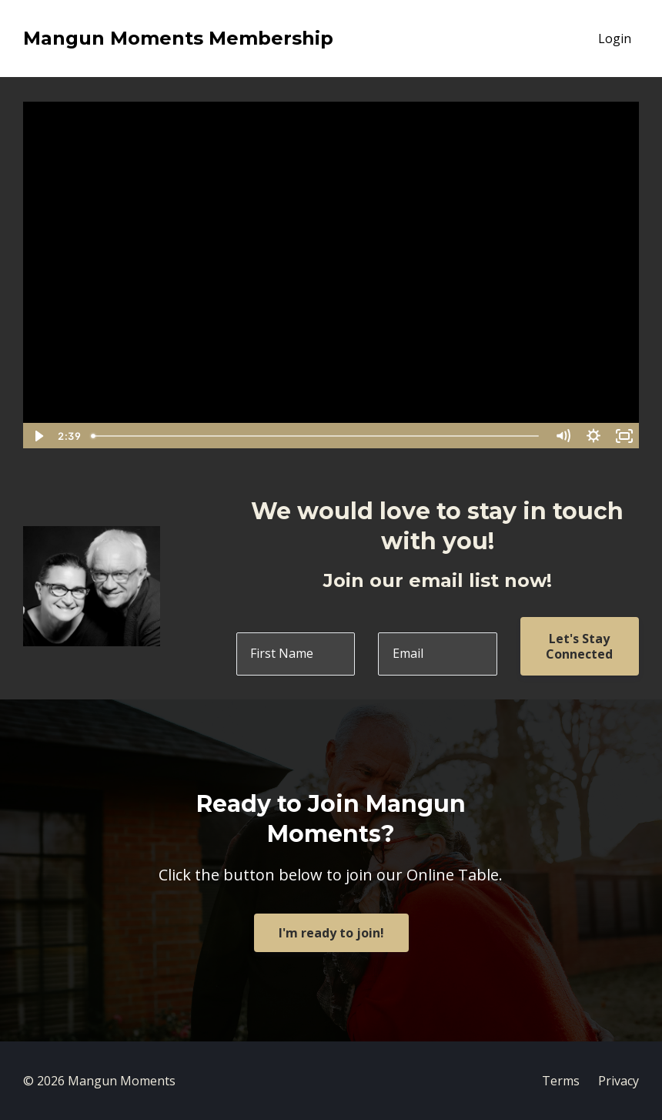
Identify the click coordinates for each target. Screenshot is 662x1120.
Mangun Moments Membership (178, 38)
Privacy (618, 1080)
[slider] (316, 436)
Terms (561, 1080)
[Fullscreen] (624, 436)
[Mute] (562, 436)
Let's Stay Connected (579, 646)
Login (614, 38)
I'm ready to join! (331, 932)
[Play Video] (37, 436)
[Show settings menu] (593, 436)
